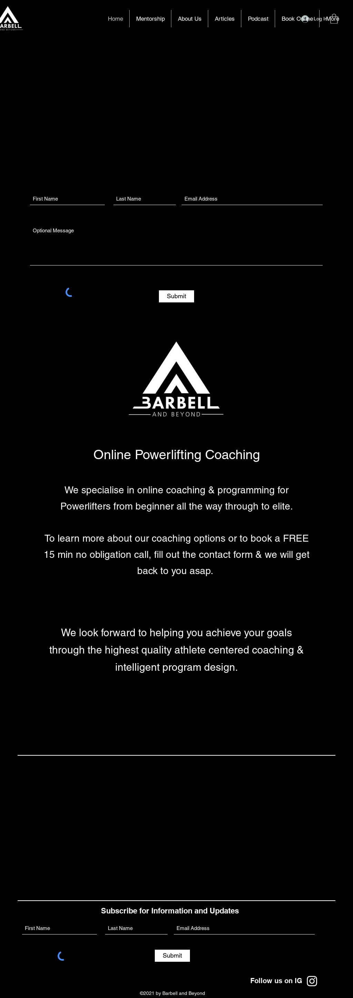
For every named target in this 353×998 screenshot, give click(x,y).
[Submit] (176, 296)
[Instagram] (312, 981)
